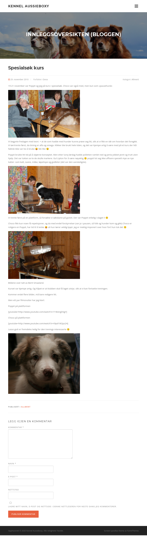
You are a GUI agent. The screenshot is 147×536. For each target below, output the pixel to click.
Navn (12, 464)
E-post (13, 477)
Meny (136, 6)
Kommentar (16, 428)
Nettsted (13, 490)
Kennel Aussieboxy (28, 6)
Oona (45, 80)
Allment (135, 80)
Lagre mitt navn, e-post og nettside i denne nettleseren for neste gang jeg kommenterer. (62, 507)
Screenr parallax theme (114, 531)
